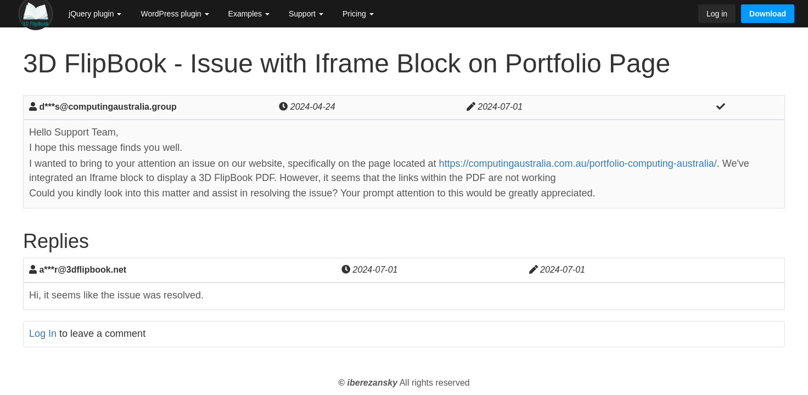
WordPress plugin (175, 13)
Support (306, 13)
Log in (716, 13)
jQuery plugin (95, 13)
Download (767, 13)
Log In (43, 333)
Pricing (358, 13)
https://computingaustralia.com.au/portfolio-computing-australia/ (577, 163)
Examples (249, 13)
